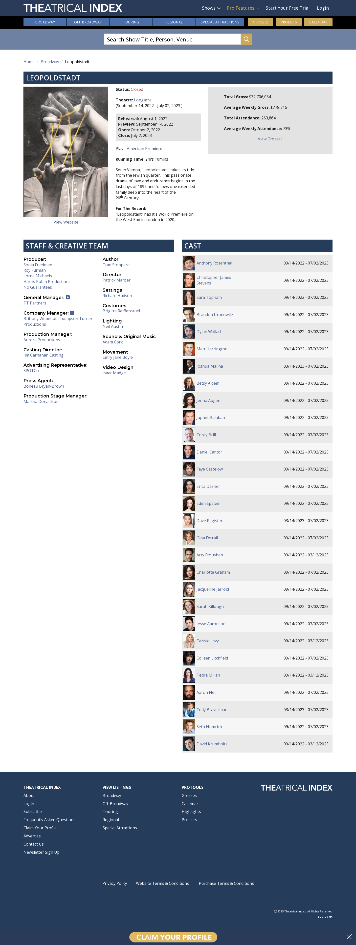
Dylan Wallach (209, 331)
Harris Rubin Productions (46, 281)
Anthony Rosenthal (214, 263)
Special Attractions (120, 828)
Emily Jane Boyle (118, 357)
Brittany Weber (37, 318)
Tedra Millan (208, 675)
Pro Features (240, 8)
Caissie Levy (208, 640)
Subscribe (32, 811)
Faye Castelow (210, 469)
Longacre (143, 100)
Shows (209, 8)
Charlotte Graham (213, 572)
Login (323, 8)
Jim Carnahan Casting (43, 355)
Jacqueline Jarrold (213, 589)
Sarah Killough (210, 606)
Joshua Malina (210, 366)
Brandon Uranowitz (215, 314)
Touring (131, 22)
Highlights (191, 811)
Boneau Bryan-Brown (43, 386)
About (29, 795)
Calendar (318, 22)
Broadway (45, 22)
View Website (66, 222)
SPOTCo (31, 370)
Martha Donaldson (41, 401)
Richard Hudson (117, 295)
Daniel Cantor (209, 452)
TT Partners (34, 303)
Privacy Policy (114, 883)
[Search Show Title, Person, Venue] (172, 39)
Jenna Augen (208, 400)
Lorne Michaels (37, 276)
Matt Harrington (212, 349)
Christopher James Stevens (214, 280)
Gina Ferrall (207, 538)
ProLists (289, 22)
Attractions (220, 22)
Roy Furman (34, 270)
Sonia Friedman (37, 264)
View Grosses (270, 139)
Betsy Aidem (208, 383)
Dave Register (209, 520)
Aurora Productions (41, 339)
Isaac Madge (114, 373)
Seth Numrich (209, 726)
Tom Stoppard (116, 264)
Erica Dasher (208, 486)
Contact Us (33, 844)
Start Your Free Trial (288, 8)
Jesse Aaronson (211, 623)
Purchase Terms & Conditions (226, 883)
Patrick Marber (117, 280)
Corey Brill (206, 434)
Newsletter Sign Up (41, 852)
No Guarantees (37, 287)
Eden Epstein (209, 503)
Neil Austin (113, 326)
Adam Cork (113, 342)
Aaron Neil (206, 692)
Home (29, 61)
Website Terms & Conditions (162, 883)
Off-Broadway (115, 803)
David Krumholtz (212, 744)
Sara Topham (209, 297)
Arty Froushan (210, 555)
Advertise (32, 836)
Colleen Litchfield (212, 658)
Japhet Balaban (211, 417)
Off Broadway (88, 22)
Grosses (260, 22)
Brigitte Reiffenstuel (121, 311)
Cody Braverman (212, 709)
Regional (174, 22)
